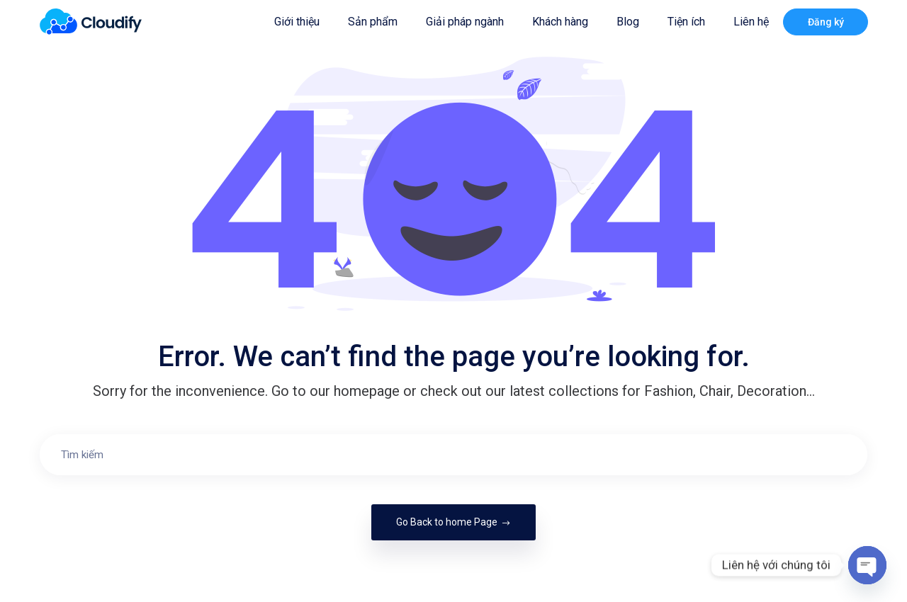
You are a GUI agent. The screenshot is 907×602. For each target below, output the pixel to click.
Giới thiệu (297, 21)
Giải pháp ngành (465, 21)
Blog (627, 21)
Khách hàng (560, 21)
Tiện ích (686, 21)
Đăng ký (826, 22)
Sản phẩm (373, 21)
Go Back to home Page (453, 522)
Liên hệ (751, 21)
